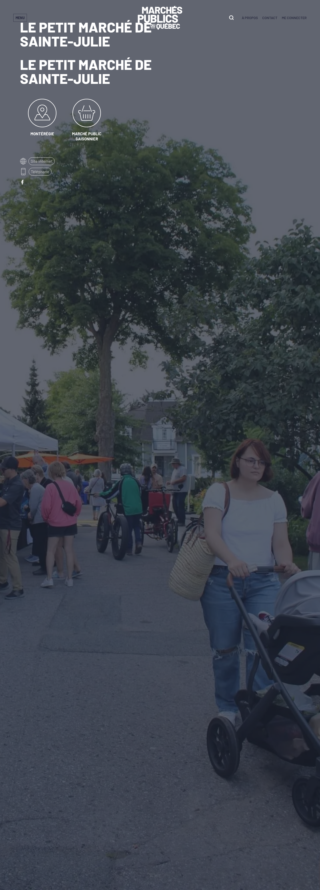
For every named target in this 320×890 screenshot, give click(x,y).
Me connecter (294, 18)
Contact (269, 18)
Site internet (41, 161)
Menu (20, 18)
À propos (250, 18)
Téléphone (40, 171)
